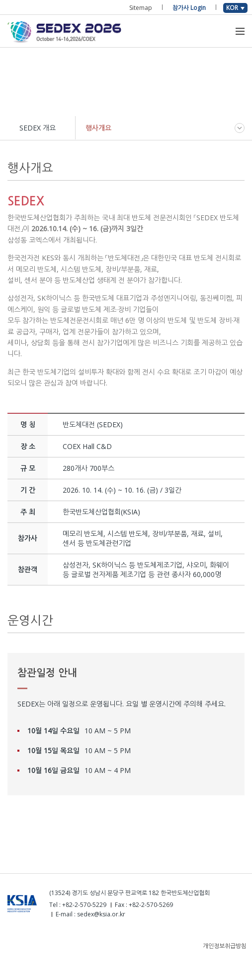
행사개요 (98, 127)
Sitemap (140, 7)
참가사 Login (189, 7)
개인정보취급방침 (225, 946)
